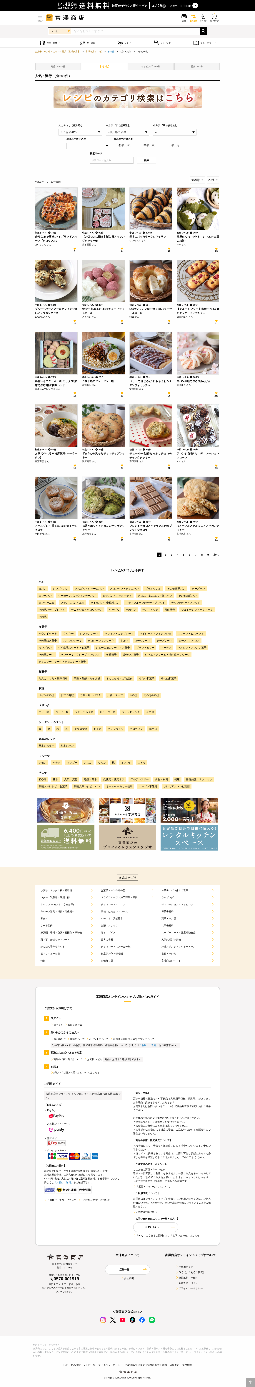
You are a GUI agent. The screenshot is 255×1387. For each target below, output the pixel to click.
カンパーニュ (46, 602)
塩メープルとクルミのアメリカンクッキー (198, 527)
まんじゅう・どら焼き (119, 678)
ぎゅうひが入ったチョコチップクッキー (103, 455)
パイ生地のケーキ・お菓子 (73, 647)
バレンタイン (116, 728)
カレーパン (45, 595)
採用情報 (187, 1365)
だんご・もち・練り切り (53, 678)
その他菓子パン (176, 588)
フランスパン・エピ (72, 602)
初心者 (42, 779)
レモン (42, 762)
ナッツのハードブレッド (185, 602)
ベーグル (114, 609)
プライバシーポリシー (189, 1288)
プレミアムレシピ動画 (177, 786)
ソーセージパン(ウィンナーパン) (77, 595)
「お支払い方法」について (94, 1200)
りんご (102, 762)
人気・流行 (70, 779)
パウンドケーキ (48, 633)
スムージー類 (107, 712)
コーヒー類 (62, 712)
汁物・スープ (115, 695)
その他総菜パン (187, 595)
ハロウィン (136, 728)
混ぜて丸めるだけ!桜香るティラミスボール (103, 310)
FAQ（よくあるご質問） (190, 1272)
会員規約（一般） (187, 1277)
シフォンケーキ (89, 633)
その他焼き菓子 (48, 640)
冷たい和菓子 (146, 678)
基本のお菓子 (46, 745)
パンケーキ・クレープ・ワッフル (80, 654)
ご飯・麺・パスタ (90, 695)
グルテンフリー (139, 779)
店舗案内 (174, 1365)
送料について (76, 1039)
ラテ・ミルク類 (84, 712)
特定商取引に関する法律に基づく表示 (146, 1365)
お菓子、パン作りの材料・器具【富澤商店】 (57, 51)
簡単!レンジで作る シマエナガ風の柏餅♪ (198, 238)
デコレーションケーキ (101, 640)
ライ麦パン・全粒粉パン (105, 602)
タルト (124, 640)
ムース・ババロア (189, 640)
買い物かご (58, 1039)
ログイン (57, 1025)
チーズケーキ (164, 640)
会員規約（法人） (187, 1283)
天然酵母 (169, 609)
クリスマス (80, 728)
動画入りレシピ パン (87, 786)
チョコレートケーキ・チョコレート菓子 (62, 661)
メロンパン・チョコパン (124, 588)
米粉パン (131, 609)
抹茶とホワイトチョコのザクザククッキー (103, 527)
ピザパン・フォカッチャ (117, 595)
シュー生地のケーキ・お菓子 (113, 647)
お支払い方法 (93, 1059)
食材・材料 (161, 779)
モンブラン (45, 647)
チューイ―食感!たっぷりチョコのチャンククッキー (150, 455)
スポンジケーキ (72, 640)
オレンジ (126, 762)
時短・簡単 (90, 779)
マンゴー (72, 762)
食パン (42, 588)
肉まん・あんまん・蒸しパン (155, 595)
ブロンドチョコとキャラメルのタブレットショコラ (150, 527)
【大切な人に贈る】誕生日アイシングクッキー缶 (103, 238)
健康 (177, 779)
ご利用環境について (145, 1211)
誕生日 (153, 728)
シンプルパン (61, 588)
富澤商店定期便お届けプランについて (132, 1039)
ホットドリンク (130, 712)
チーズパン (198, 588)
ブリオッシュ (153, 588)
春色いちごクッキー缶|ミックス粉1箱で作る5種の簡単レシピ (56, 383)
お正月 (97, 728)
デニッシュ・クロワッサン (87, 609)
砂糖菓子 (111, 654)
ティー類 (44, 712)
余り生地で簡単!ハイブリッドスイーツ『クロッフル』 (56, 238)
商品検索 (76, 1365)
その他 (110, 51)
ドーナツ (166, 647)
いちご (87, 762)
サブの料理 (67, 695)
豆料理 (133, 695)
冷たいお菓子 (131, 654)
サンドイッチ (150, 609)
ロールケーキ (142, 640)
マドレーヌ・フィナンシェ (155, 633)
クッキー (68, 633)
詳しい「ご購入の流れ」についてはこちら (75, 1072)
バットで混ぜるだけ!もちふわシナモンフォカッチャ (150, 383)
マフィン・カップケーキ (119, 633)
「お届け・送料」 (149, 1045)
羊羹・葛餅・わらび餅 (87, 678)
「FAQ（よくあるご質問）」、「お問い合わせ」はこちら (166, 1235)
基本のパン (67, 745)
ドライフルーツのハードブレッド (145, 602)
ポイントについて (97, 1039)
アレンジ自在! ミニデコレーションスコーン (198, 455)
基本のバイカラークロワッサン (147, 236)
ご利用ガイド (184, 1267)
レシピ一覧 (89, 1365)
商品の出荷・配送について (67, 1059)
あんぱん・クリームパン (89, 588)
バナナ (57, 762)
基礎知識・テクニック (199, 779)
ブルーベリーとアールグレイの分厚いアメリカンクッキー (56, 310)
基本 (55, 779)
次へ (216, 554)
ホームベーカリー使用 (119, 786)
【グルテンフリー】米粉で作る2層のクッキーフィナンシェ (198, 310)
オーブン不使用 (148, 786)
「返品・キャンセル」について (151, 1186)
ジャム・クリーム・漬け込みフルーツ (167, 654)
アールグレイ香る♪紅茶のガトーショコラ (56, 527)
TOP (65, 1365)
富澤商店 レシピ (94, 51)
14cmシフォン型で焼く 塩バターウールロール (150, 310)
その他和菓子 (168, 678)
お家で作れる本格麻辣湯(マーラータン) (56, 455)
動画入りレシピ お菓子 (53, 786)
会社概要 (127, 1278)
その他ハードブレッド (52, 609)
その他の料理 (151, 695)
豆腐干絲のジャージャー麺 (98, 381)
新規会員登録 (73, 1025)
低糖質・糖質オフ (113, 779)
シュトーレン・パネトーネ (197, 609)
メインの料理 (46, 695)
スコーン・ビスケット (191, 633)
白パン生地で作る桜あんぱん (194, 381)
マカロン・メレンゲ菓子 (192, 647)
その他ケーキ (46, 654)
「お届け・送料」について (60, 1200)
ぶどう (142, 762)
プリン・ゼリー (145, 647)
